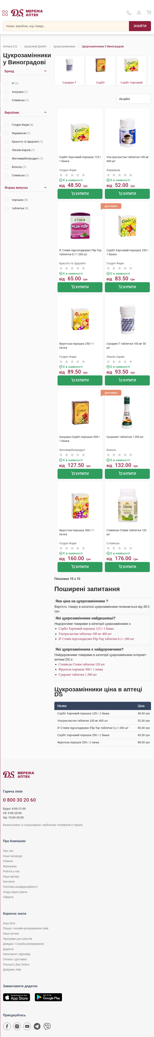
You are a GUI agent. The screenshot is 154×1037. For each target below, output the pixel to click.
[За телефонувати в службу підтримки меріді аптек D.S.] (129, 14)
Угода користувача (15, 892)
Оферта (8, 897)
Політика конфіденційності (20, 886)
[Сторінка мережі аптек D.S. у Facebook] (7, 1027)
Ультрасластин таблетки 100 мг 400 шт (85, 633)
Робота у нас (11, 871)
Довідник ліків (12, 969)
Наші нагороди (12, 856)
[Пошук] (140, 26)
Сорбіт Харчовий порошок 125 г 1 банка (86, 628)
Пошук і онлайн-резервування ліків (25, 928)
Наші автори (11, 876)
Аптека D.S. (10, 46)
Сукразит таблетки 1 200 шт (78, 674)
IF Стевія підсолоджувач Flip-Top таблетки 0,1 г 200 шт (96, 639)
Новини (8, 861)
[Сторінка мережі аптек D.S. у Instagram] (17, 1027)
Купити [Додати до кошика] (80, 194)
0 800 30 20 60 (19, 800)
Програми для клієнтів (17, 938)
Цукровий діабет (35, 46)
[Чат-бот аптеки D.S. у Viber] (47, 1027)
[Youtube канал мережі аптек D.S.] (27, 1027)
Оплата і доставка (15, 959)
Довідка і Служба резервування (23, 943)
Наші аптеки (11, 933)
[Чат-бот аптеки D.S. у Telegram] (37, 1027)
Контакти (9, 881)
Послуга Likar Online (16, 964)
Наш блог (9, 923)
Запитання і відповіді (16, 954)
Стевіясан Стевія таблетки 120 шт (82, 664)
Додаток (8, 949)
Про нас (8, 850)
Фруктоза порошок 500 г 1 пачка (81, 669)
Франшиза (9, 866)
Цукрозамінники (64, 46)
